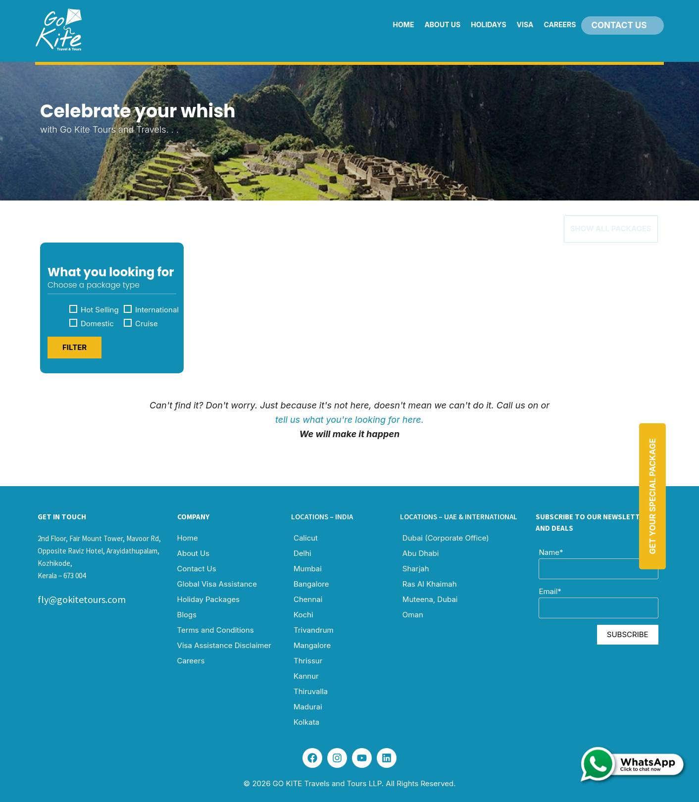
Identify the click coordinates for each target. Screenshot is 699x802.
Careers (560, 24)
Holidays (488, 24)
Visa (525, 24)
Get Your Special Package (652, 496)
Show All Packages (593, 226)
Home (403, 24)
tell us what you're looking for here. (349, 417)
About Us (442, 24)
